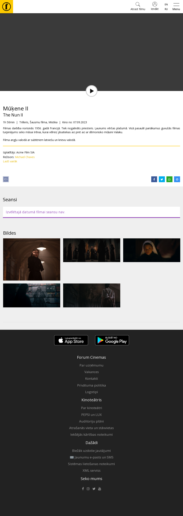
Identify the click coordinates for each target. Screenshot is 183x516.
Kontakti (91, 378)
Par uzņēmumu (91, 365)
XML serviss (92, 470)
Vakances (91, 372)
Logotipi (91, 392)
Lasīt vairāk (10, 161)
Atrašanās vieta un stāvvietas (91, 428)
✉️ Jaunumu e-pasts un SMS (91, 457)
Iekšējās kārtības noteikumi (91, 434)
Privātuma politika (91, 385)
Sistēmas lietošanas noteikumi (91, 464)
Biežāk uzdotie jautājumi (91, 450)
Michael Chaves (25, 157)
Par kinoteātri (91, 408)
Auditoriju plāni (91, 421)
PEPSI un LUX (91, 414)
